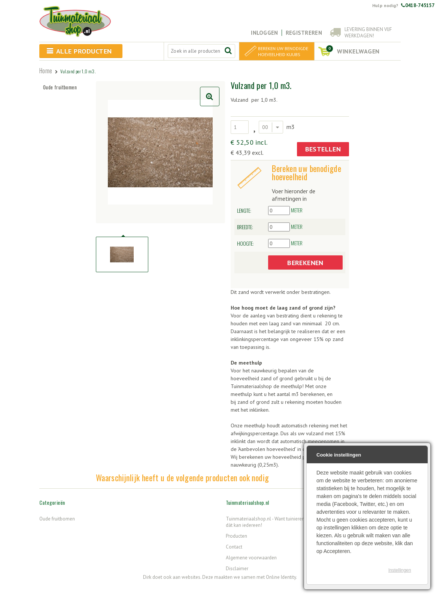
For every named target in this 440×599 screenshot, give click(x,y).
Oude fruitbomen (60, 87)
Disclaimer (237, 568)
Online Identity (281, 577)
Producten (236, 536)
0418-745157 (417, 5)
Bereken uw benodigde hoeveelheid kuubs (283, 51)
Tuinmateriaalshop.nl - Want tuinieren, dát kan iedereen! (265, 522)
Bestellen (323, 149)
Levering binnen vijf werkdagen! (368, 32)
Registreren (304, 32)
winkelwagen (353, 50)
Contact (234, 547)
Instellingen (399, 570)
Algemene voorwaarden (251, 558)
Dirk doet (152, 577)
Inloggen (264, 32)
